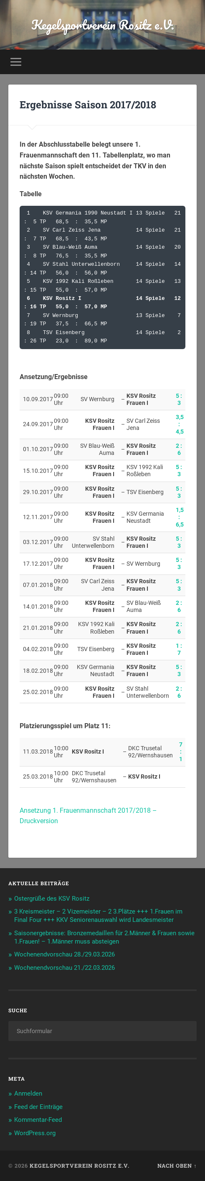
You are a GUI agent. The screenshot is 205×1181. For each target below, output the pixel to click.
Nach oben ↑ (177, 1165)
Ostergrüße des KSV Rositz (51, 898)
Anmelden (28, 1093)
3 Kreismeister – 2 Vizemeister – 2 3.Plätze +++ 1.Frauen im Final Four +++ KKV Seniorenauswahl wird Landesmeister (98, 916)
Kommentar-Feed (38, 1120)
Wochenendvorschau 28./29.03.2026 (64, 954)
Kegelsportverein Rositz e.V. (102, 25)
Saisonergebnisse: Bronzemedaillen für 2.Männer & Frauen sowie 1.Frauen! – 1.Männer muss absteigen (104, 937)
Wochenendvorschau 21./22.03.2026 (64, 967)
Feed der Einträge (38, 1107)
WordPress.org (35, 1133)
